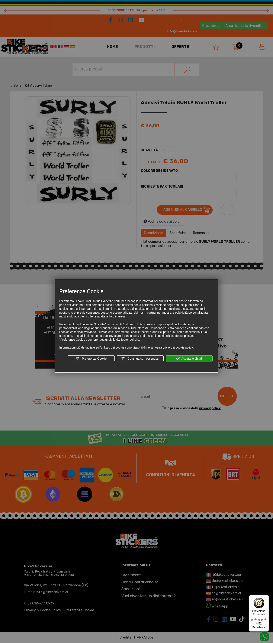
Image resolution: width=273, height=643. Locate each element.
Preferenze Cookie (91, 359)
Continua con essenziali (140, 359)
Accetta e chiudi (189, 359)
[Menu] (266, 597)
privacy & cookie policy (178, 347)
